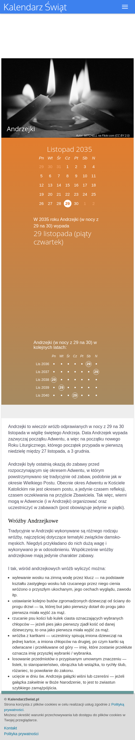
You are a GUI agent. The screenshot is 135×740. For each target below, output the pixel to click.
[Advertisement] (67, 291)
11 (93, 175)
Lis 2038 (42, 380)
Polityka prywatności (21, 734)
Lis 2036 (42, 364)
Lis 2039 (42, 387)
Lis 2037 (42, 372)
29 (67, 203)
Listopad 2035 (69, 149)
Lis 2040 (42, 395)
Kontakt (10, 728)
